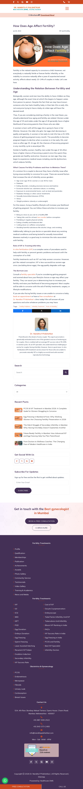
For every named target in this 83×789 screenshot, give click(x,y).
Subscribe (23, 490)
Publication (19, 561)
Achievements (21, 565)
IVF (16, 604)
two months (41, 217)
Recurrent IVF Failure (23, 650)
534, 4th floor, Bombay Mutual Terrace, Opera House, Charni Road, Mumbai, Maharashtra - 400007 (41, 712)
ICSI (16, 613)
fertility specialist (28, 274)
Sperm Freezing (21, 642)
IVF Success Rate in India (55, 633)
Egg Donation (20, 629)
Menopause (19, 681)
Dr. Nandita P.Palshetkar (41, 333)
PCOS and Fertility (52, 642)
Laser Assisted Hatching (25, 646)
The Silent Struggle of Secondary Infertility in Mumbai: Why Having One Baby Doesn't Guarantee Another (45, 426)
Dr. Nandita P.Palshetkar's (23, 299)
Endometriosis (20, 676)
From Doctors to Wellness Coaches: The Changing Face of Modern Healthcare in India (44, 442)
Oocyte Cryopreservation (55, 609)
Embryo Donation (22, 633)
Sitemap (41, 777)
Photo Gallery (20, 574)
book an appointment (22, 296)
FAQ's (47, 629)
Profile (17, 549)
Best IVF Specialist (52, 646)
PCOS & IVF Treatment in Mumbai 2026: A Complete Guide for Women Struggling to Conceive (45, 409)
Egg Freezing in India (53, 637)
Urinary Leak (20, 689)
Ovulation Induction (23, 654)
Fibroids (18, 685)
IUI (16, 609)
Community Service (23, 578)
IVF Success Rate (22, 662)
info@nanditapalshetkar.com (41, 733)
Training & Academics (24, 590)
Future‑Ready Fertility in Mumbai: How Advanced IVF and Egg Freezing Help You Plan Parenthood (45, 434)
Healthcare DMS (46, 781)
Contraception (20, 693)
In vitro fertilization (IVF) (23, 249)
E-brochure (42, 528)
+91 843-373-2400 (41, 726)
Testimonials (20, 582)
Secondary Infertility (23, 658)
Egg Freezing (20, 637)
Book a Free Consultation (42, 521)
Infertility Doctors (52, 650)
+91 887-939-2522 (41, 720)
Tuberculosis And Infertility (56, 621)
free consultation (46, 296)
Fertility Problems (24, 306)
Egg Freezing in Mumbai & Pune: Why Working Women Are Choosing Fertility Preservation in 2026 (44, 418)
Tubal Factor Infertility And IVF (57, 617)
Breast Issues (20, 697)
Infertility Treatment (38, 306)
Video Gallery (20, 586)
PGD (17, 625)
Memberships (20, 557)
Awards (18, 570)
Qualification (20, 553)
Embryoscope (50, 613)
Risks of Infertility (51, 306)
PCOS (17, 672)
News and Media (22, 594)
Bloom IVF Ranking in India (56, 625)
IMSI (16, 617)
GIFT (17, 621)
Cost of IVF (49, 604)
